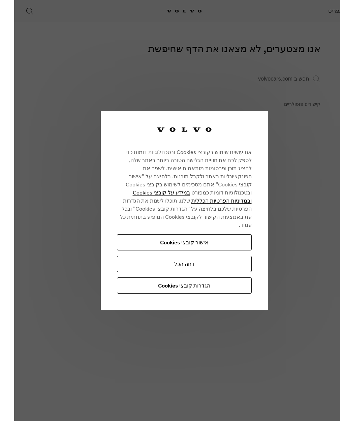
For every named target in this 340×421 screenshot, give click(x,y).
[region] (165, 210)
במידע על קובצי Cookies (142, 192)
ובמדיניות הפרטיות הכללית (202, 200)
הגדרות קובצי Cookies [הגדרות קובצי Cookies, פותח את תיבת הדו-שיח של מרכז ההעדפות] (165, 285)
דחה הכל (165, 264)
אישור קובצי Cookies (165, 242)
